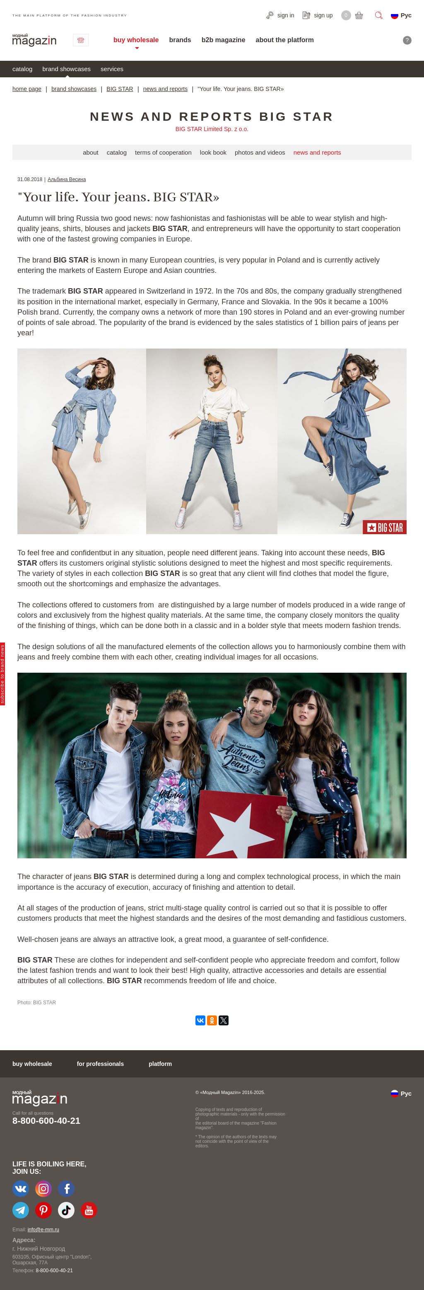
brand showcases (66, 68)
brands (180, 39)
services (112, 68)
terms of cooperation (163, 152)
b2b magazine (224, 39)
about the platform (285, 39)
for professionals (100, 1064)
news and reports (165, 89)
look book (213, 152)
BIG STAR (119, 89)
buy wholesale (136, 39)
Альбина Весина (67, 179)
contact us (81, 40)
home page (26, 89)
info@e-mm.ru (43, 1230)
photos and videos (260, 152)
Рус (406, 15)
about (91, 152)
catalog (22, 68)
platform (160, 1064)
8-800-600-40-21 (46, 1121)
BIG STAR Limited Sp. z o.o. (212, 129)
